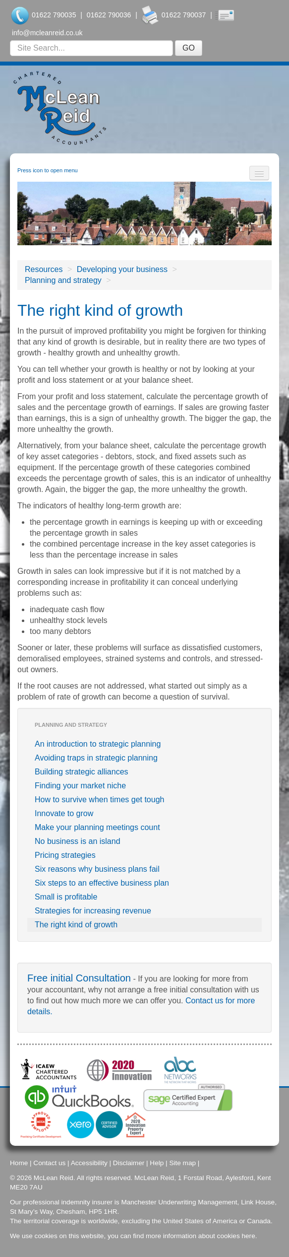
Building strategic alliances (81, 772)
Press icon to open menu (47, 170)
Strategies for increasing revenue (93, 911)
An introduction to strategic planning (98, 744)
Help (157, 1163)
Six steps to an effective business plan (102, 883)
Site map (182, 1163)
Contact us (49, 1163)
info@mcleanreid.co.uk (47, 33)
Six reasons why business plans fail (97, 869)
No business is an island (77, 841)
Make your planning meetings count (97, 827)
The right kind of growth (76, 924)
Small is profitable (66, 897)
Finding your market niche (80, 785)
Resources (43, 269)
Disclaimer (128, 1163)
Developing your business (122, 269)
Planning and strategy (63, 280)
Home (19, 1163)
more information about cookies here (200, 1236)
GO (188, 48)
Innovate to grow (64, 813)
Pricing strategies (65, 855)
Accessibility (89, 1163)
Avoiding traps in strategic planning (96, 758)
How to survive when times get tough (99, 799)
